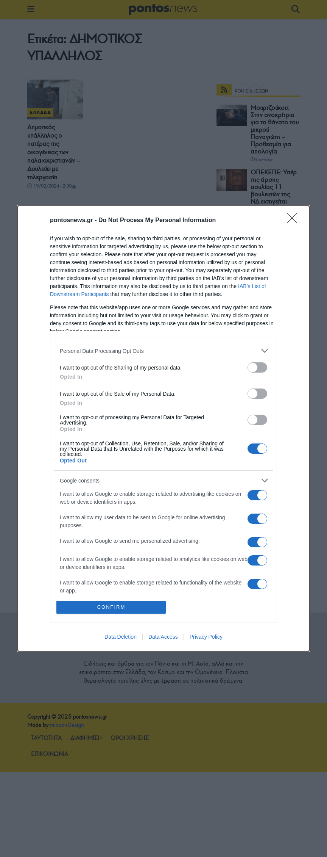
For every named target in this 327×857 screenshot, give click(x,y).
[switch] (257, 367)
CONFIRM (111, 607)
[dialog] (163, 428)
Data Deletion (120, 637)
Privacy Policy (206, 637)
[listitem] (163, 351)
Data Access (163, 637)
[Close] (294, 220)
